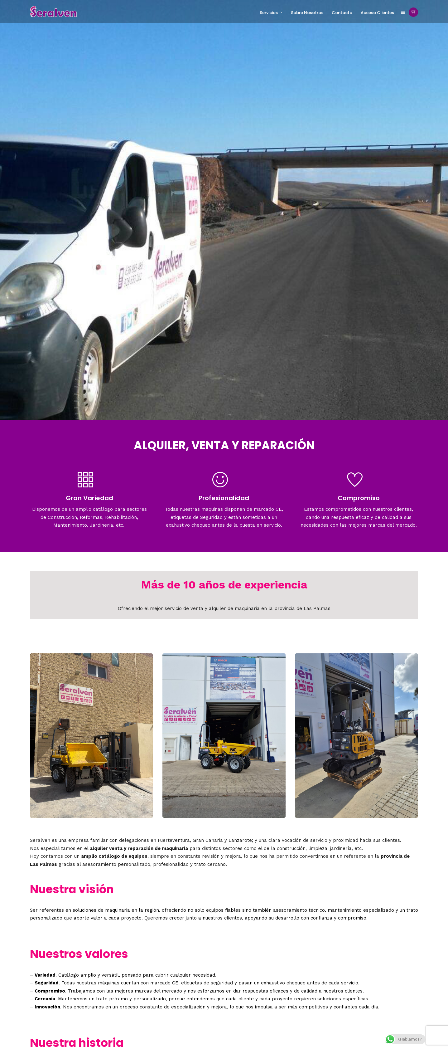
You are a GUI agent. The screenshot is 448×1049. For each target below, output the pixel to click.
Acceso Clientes (377, 13)
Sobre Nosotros (307, 13)
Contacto (342, 13)
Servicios (269, 13)
